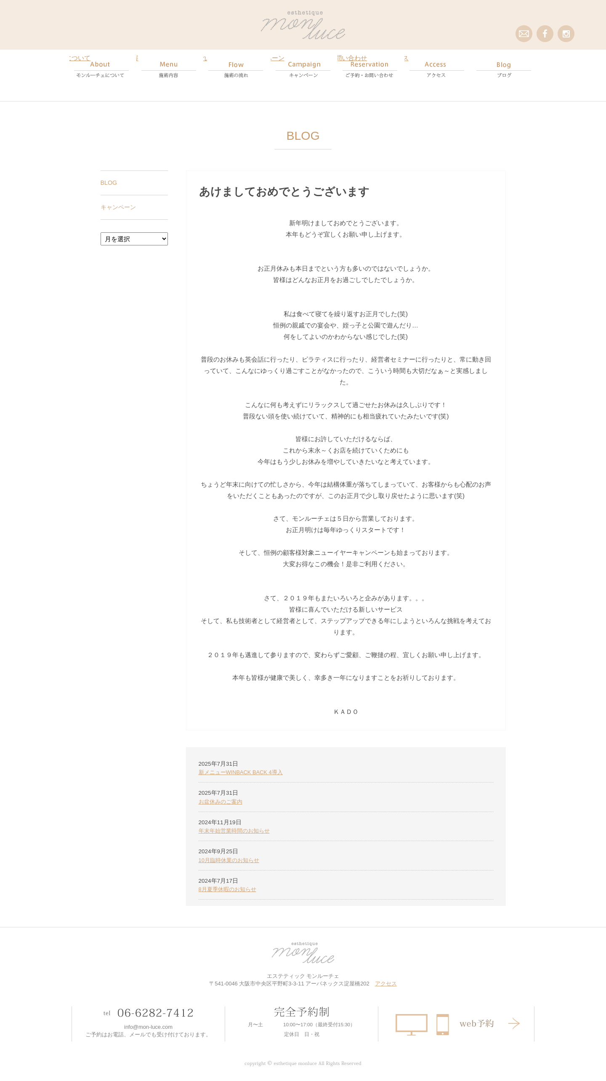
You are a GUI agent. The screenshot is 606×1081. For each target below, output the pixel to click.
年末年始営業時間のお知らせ (237, 823)
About (102, 70)
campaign (303, 70)
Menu (169, 70)
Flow (235, 70)
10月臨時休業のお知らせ (231, 853)
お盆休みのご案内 (222, 794)
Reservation (370, 70)
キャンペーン (119, 198)
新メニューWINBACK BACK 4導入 (243, 764)
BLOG (109, 174)
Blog (504, 70)
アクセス (386, 977)
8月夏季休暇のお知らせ (230, 883)
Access (437, 70)
